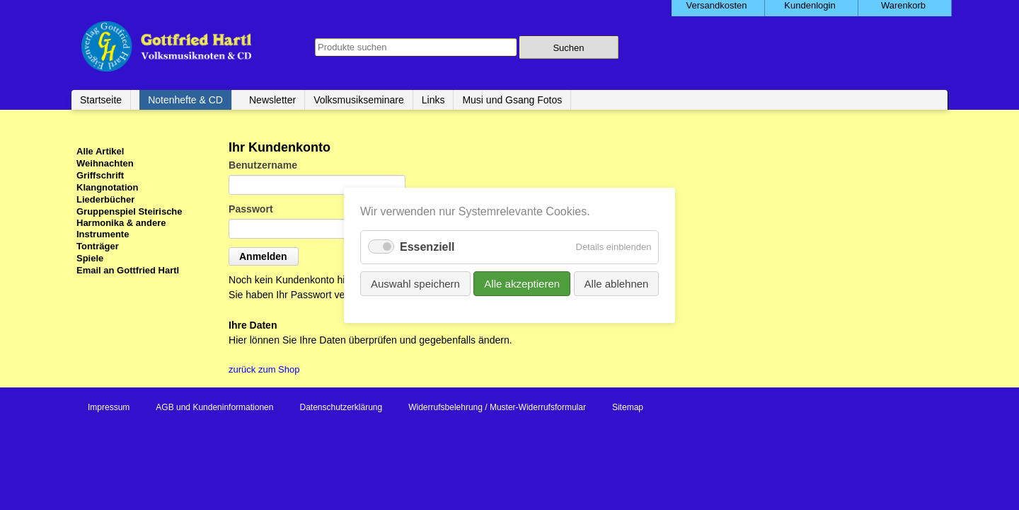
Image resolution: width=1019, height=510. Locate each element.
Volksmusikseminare (358, 100)
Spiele (89, 258)
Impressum (108, 407)
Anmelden (263, 256)
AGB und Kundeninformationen (214, 407)
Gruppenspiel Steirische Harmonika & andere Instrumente (129, 222)
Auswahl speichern (415, 283)
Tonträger (97, 246)
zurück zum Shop (264, 369)
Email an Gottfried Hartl (127, 270)
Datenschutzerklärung (340, 407)
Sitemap (627, 407)
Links (433, 100)
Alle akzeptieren (522, 283)
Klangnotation (107, 187)
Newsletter (272, 100)
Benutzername (263, 165)
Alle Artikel (100, 151)
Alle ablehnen (616, 283)
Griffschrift (100, 175)
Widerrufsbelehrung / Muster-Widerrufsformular (497, 407)
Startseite (101, 100)
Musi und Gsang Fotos (512, 100)
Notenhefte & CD (185, 100)
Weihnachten (105, 163)
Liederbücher (105, 199)
